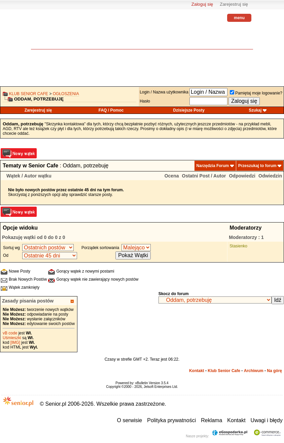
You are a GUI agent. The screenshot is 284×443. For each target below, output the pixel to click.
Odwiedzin (270, 175)
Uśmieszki (12, 337)
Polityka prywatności (171, 420)
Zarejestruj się (234, 4)
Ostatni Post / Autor (204, 175)
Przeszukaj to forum (257, 165)
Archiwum (253, 370)
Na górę (274, 370)
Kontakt (196, 370)
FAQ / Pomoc (111, 110)
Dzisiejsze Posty (189, 110)
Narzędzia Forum (213, 165)
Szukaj (255, 110)
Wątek (13, 175)
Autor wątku (37, 175)
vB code (10, 333)
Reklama (211, 420)
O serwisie (129, 420)
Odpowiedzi (242, 175)
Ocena (172, 175)
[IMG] (15, 342)
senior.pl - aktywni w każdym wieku (49, 33)
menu (239, 17)
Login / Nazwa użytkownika (164, 92)
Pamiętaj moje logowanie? (256, 93)
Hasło (145, 101)
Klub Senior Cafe (28, 93)
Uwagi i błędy (267, 420)
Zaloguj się (202, 4)
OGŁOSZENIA (66, 93)
